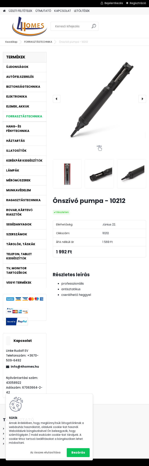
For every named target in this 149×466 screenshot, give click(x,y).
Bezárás (78, 452)
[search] (94, 27)
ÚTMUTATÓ (43, 11)
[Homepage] (4, 11)
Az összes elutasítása (45, 452)
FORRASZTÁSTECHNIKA (38, 42)
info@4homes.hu (25, 366)
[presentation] (57, 99)
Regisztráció (138, 3)
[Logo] (29, 26)
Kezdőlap (11, 42)
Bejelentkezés (114, 3)
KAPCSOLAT (62, 11)
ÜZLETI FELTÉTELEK (20, 11)
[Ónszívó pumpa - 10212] (99, 98)
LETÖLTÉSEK (82, 11)
